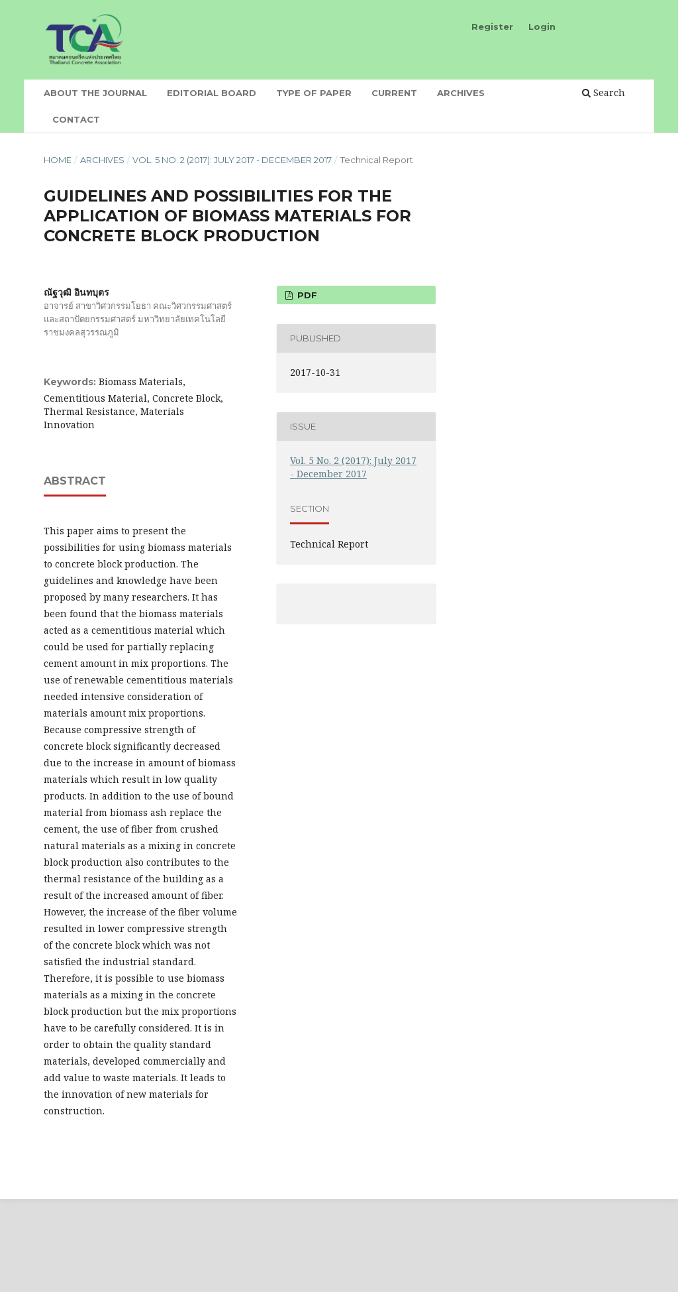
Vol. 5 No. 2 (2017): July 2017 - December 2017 (232, 159)
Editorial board (211, 93)
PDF (306, 295)
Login (542, 26)
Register (492, 26)
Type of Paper (314, 93)
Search (603, 92)
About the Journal (95, 93)
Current (394, 93)
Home (58, 159)
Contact (76, 119)
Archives (461, 93)
